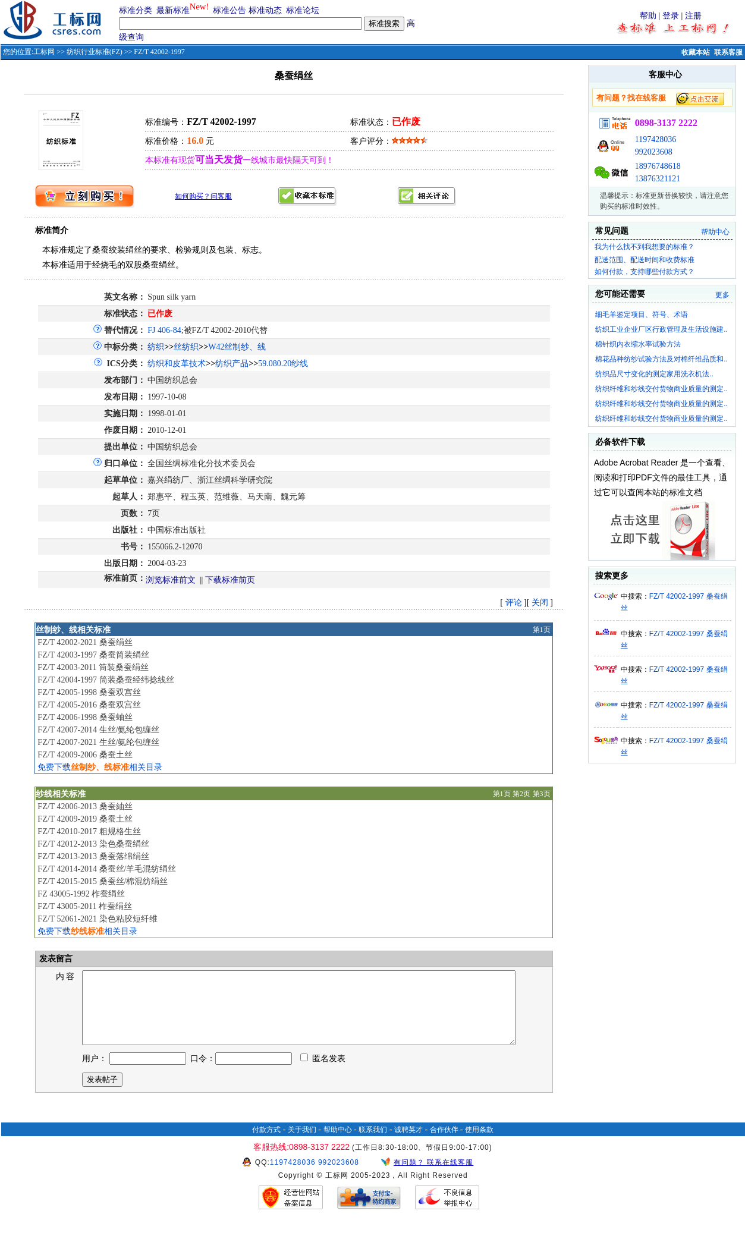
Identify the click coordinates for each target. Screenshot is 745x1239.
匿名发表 (322, 1072)
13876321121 (657, 178)
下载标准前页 (230, 580)
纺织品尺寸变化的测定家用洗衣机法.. (654, 374)
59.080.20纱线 (283, 363)
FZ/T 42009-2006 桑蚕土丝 (84, 754)
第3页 (542, 794)
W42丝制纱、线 (237, 346)
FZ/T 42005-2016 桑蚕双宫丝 (88, 704)
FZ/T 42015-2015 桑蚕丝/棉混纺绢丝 (102, 881)
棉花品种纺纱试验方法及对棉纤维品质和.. (661, 359)
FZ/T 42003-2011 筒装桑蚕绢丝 (93, 667)
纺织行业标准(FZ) (94, 52)
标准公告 (229, 10)
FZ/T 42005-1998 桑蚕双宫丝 (88, 692)
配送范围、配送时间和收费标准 (644, 260)
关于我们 (302, 1144)
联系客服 (728, 52)
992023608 (653, 151)
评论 (513, 602)
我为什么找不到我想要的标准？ (644, 247)
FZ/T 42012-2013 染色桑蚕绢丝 (93, 843)
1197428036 (655, 139)
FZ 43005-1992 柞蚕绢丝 (81, 893)
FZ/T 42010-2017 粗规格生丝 (88, 831)
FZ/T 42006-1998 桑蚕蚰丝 (84, 717)
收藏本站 (695, 52)
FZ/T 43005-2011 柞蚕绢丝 (84, 906)
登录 (670, 15)
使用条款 (479, 1144)
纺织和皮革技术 (176, 363)
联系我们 (373, 1144)
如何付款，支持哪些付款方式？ (644, 272)
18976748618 (658, 166)
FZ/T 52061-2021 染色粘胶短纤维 (97, 918)
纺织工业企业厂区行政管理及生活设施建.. (661, 329)
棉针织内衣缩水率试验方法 (638, 344)
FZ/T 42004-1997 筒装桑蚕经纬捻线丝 (105, 679)
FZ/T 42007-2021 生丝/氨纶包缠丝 (98, 742)
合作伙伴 (444, 1144)
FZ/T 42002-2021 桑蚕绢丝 (84, 642)
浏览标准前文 (171, 580)
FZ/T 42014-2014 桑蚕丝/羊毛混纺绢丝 (106, 868)
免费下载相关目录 (99, 767)
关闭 (540, 602)
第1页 (542, 629)
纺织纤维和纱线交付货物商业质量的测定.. (661, 389)
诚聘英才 (408, 1144)
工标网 (44, 52)
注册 (693, 15)
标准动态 (265, 10)
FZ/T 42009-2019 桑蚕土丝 (84, 819)
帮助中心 (715, 232)
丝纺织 (186, 346)
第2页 (521, 794)
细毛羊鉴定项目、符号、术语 (641, 314)
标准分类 (135, 10)
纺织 (155, 346)
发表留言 (55, 958)
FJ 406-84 (164, 330)
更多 (722, 295)
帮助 (648, 15)
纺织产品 (232, 363)
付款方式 (266, 1144)
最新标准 (173, 10)
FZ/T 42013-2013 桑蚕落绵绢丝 (93, 856)
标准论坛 (302, 10)
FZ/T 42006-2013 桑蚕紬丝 (84, 806)
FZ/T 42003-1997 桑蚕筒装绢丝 (93, 654)
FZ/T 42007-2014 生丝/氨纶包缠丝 (98, 729)
